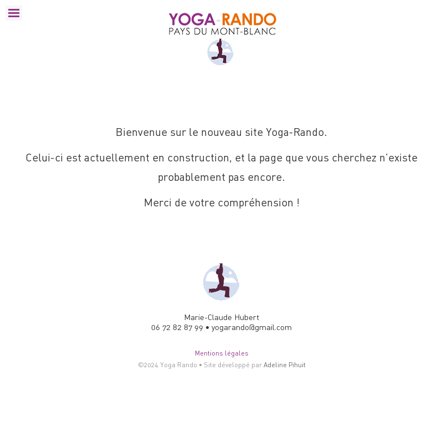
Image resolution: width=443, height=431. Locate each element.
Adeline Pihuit (285, 365)
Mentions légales (222, 353)
